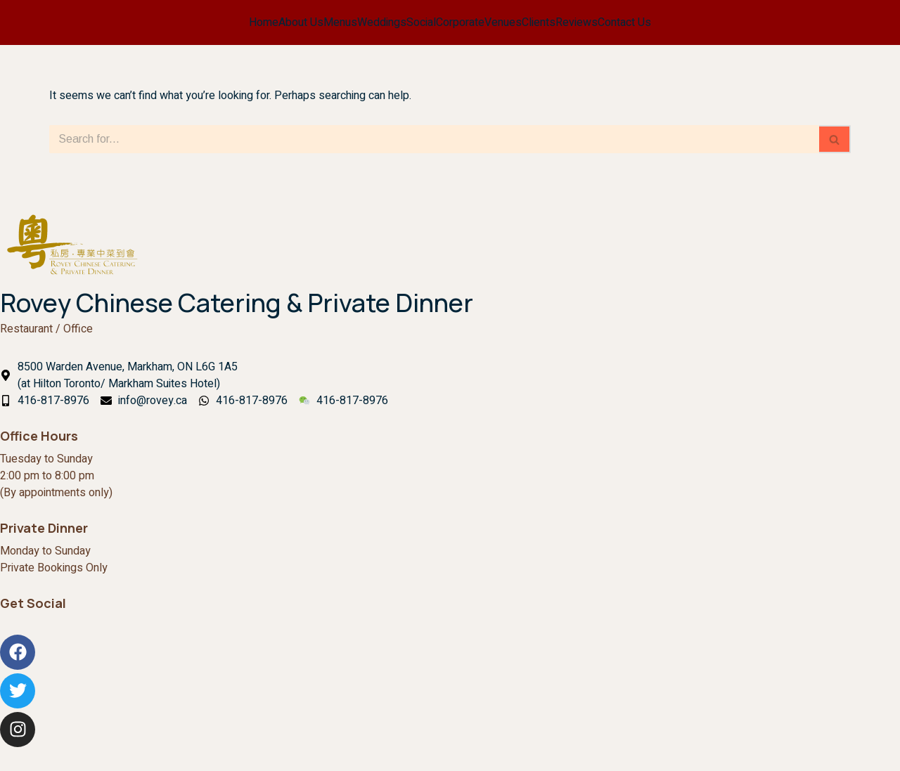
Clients (538, 22)
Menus (340, 22)
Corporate (460, 22)
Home (263, 22)
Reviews (576, 22)
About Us (300, 22)
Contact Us (624, 22)
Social (421, 22)
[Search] (434, 139)
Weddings (381, 22)
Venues (503, 22)
